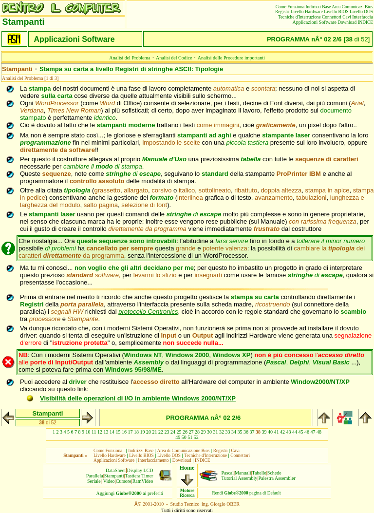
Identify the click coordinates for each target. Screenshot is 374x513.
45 (301, 432)
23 (167, 432)
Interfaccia (362, 16)
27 (191, 432)
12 (99, 432)
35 (240, 432)
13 (106, 432)
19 (142, 432)
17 (130, 432)
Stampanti (114, 475)
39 (264, 432)
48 (319, 432)
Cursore (123, 481)
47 (313, 432)
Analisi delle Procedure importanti (231, 57)
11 (94, 432)
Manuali (243, 472)
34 (233, 432)
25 (179, 432)
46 (306, 432)
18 (136, 432)
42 (282, 432)
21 (154, 432)
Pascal (228, 472)
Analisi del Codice (174, 57)
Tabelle (259, 472)
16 (124, 432)
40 (270, 432)
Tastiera (133, 475)
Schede (274, 472)
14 (112, 432)
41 (276, 432)
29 (203, 432)
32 (221, 432)
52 (196, 437)
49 (177, 437)
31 (215, 432)
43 (288, 432)
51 (189, 437)
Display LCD (140, 470)
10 (87, 432)
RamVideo (142, 481)
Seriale (94, 481)
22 (160, 432)
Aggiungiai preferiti (130, 493)
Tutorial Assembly (240, 478)
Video (109, 481)
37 (252, 432)
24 (172, 432)
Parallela (94, 475)
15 (118, 432)
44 (294, 432)
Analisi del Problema (129, 57)
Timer (147, 475)
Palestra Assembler (276, 478)
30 (209, 432)
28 (197, 432)
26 (185, 432)
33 (227, 432)
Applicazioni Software (315, 22)
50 (184, 437)
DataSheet (116, 470)
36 (245, 432)
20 (148, 432)
